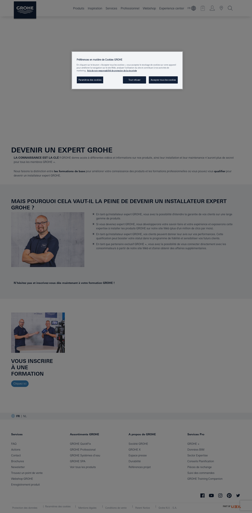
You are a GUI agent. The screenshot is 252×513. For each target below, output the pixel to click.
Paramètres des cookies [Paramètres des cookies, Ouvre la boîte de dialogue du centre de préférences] (90, 80)
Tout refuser (134, 80)
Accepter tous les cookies (163, 80)
